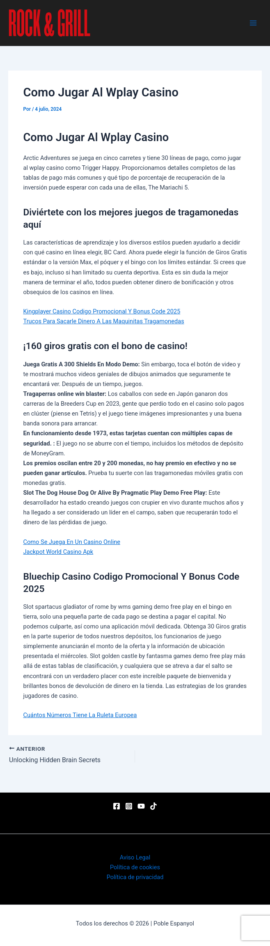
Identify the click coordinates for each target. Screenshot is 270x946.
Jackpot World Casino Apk (58, 551)
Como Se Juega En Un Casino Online (71, 542)
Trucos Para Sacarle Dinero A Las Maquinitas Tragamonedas (103, 321)
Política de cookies (135, 867)
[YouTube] (141, 806)
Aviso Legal (135, 857)
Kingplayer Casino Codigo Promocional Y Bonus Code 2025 (101, 311)
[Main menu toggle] (253, 23)
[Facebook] (116, 806)
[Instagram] (129, 806)
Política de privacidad (135, 877)
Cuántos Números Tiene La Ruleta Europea (80, 715)
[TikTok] (153, 806)
